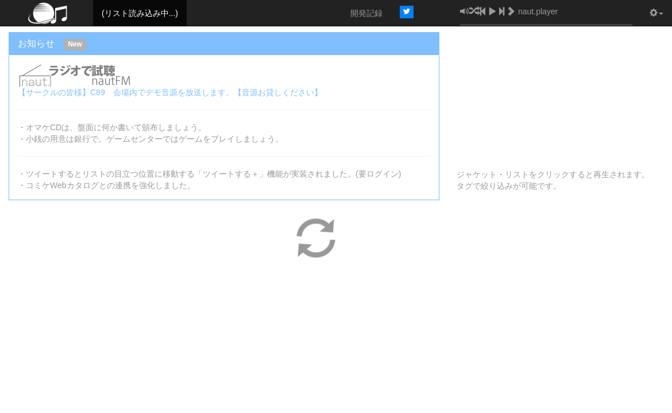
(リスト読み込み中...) (140, 13)
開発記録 (366, 13)
